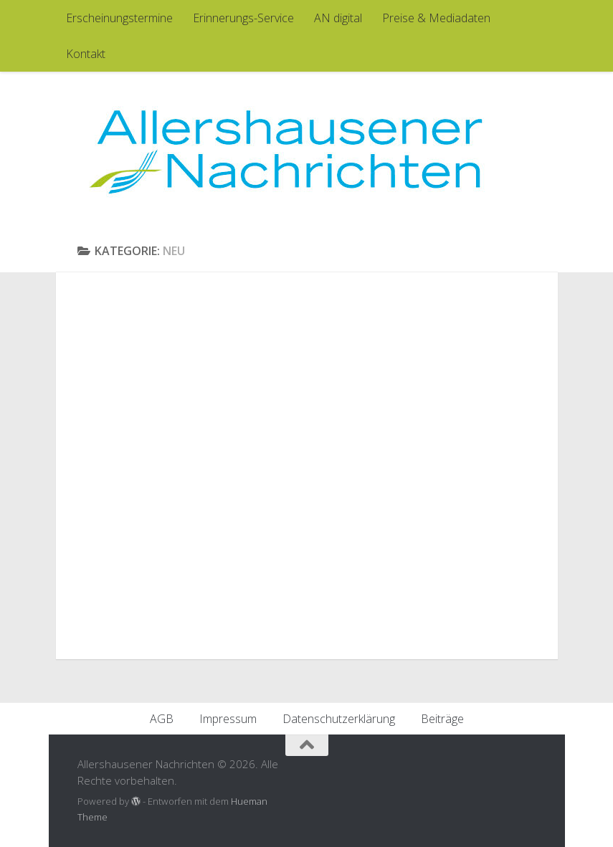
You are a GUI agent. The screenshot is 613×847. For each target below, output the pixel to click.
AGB (162, 719)
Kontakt (85, 54)
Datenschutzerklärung (338, 719)
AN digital (338, 18)
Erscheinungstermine (119, 18)
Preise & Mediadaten (436, 18)
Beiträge (442, 719)
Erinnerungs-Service (243, 18)
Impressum (228, 719)
